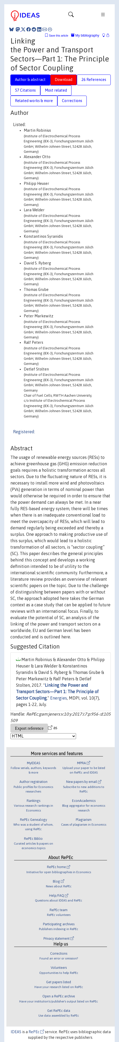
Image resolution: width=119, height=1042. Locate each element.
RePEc (36, 1032)
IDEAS (16, 1032)
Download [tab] (63, 79)
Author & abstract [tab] (30, 79)
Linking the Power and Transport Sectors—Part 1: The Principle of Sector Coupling (57, 691)
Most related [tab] (56, 90)
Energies (58, 698)
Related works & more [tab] (34, 101)
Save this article (58, 35)
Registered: (24, 431)
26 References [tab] (93, 79)
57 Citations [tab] (25, 90)
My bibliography (85, 35)
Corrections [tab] (72, 101)
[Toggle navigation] (71, 15)
